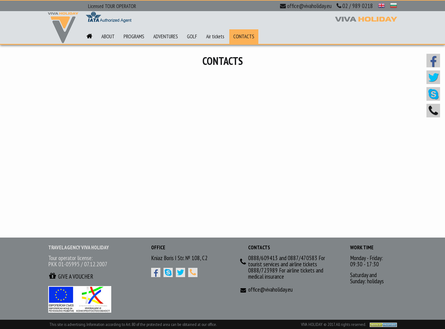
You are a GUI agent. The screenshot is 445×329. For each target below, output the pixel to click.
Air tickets (215, 36)
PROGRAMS (134, 36)
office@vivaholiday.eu (306, 6)
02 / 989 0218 (355, 6)
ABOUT (108, 36)
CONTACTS (243, 36)
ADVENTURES (165, 36)
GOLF (192, 36)
